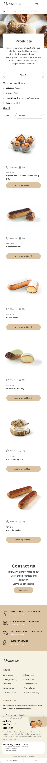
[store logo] (12, 4)
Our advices (29, 679)
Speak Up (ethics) (31, 692)
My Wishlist (36, 4)
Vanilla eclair (12, 317)
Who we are (8, 675)
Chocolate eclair (13, 246)
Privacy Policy (29, 688)
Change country (10, 679)
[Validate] (23, 740)
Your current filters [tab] (14, 83)
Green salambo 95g (15, 388)
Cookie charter (9, 692)
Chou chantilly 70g (15, 459)
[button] (23, 185)
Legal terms (8, 688)
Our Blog (7, 683)
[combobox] (23, 11)
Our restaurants (30, 683)
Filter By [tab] (23, 75)
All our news (29, 675)
